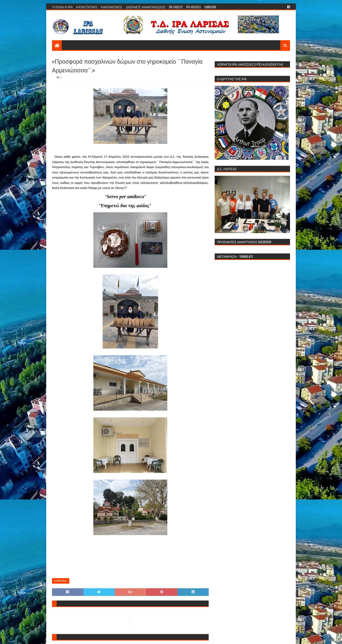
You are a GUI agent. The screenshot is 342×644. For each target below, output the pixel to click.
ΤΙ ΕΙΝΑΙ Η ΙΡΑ (62, 6)
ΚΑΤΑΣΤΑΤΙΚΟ (86, 6)
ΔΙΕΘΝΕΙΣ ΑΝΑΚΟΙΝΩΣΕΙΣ (145, 6)
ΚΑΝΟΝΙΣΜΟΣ (111, 6)
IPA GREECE (176, 6)
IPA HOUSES (193, 6)
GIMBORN (210, 6)
